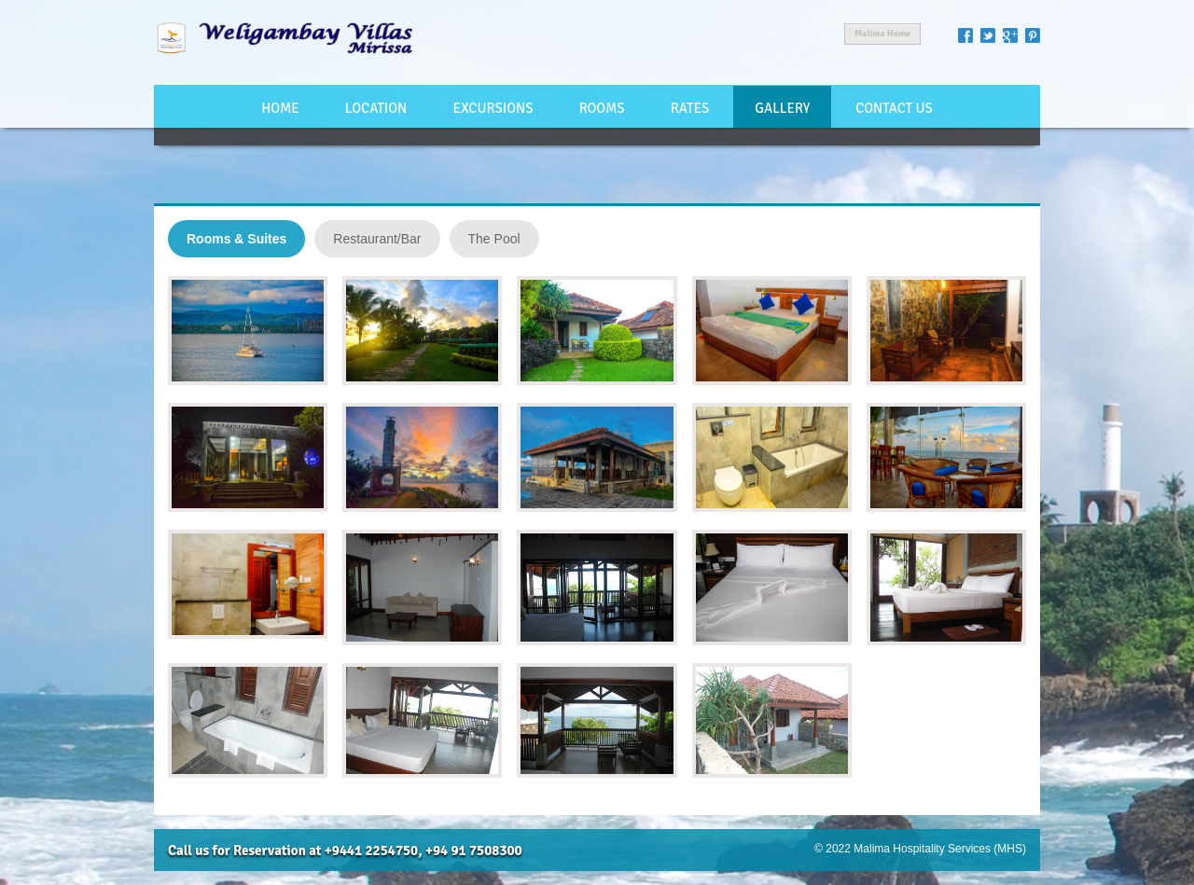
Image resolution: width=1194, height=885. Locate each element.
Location (376, 108)
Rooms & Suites (236, 238)
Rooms (602, 108)
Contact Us (894, 108)
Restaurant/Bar (377, 238)
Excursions (492, 108)
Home (280, 108)
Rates (690, 108)
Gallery (782, 108)
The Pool (494, 238)
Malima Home (882, 33)
